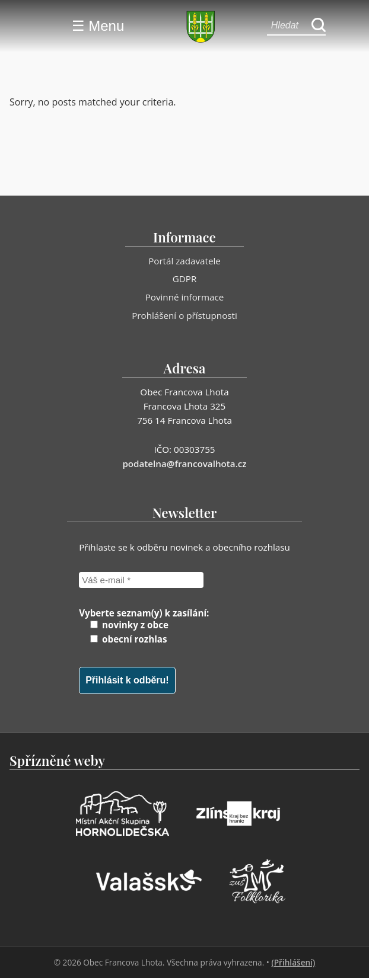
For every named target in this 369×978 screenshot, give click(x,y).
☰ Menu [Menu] (98, 26)
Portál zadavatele (184, 261)
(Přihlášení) (293, 962)
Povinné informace (184, 297)
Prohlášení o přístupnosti (184, 315)
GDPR (185, 279)
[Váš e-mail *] (141, 580)
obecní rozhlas (128, 639)
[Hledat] (318, 26)
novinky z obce (129, 625)
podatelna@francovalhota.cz (184, 463)
